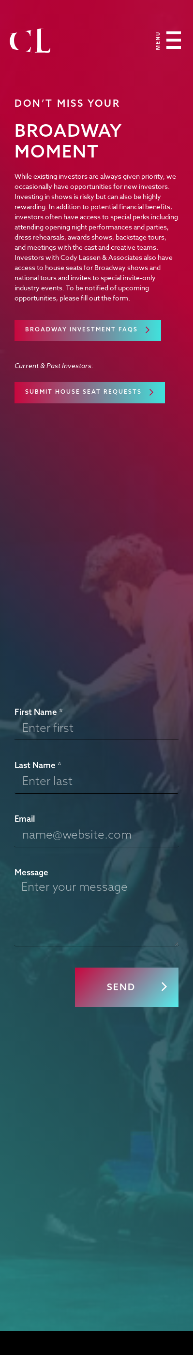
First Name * (39, 712)
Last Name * (38, 765)
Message (31, 872)
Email (25, 818)
